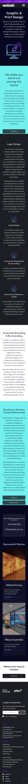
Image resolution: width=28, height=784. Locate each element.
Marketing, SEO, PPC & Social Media (13, 747)
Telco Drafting (7, 757)
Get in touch (14, 676)
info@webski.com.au (20, 1)
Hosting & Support (8, 751)
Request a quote (14, 508)
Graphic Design (7, 749)
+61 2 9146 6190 (7, 1)
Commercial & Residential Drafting (13, 760)
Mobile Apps (6, 753)
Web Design (6, 744)
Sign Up (22, 712)
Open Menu (23, 5)
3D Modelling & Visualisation (11, 762)
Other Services (7, 766)
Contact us (14, 503)
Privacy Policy (13, 716)
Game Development (8, 764)
